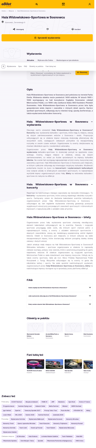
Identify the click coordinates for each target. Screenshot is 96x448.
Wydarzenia (11, 66)
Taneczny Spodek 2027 (32, 410)
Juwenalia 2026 (58, 415)
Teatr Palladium (67, 436)
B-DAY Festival (17, 402)
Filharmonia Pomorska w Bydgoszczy (59, 441)
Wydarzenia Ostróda (18, 419)
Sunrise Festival (43, 415)
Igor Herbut (7, 410)
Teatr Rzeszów (44, 423)
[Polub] (47, 29)
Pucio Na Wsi (65, 410)
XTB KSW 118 (78, 410)
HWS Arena (79, 441)
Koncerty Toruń (8, 423)
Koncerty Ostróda (9, 428)
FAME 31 (44, 402)
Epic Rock (72, 402)
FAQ (25, 66)
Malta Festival (53, 406)
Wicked (64, 406)
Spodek (40, 441)
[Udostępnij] (18, 29)
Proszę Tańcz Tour (50, 410)
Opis (20, 66)
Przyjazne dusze (8, 406)
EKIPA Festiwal (76, 406)
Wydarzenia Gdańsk (10, 432)
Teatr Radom (50, 428)
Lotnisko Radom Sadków (49, 436)
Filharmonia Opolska (10, 441)
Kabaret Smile (40, 406)
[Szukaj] (37, 4)
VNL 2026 (18, 415)
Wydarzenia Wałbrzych (36, 419)
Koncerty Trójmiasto (60, 423)
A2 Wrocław (21, 436)
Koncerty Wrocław (72, 419)
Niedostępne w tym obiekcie (68, 60)
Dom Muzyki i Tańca (27, 441)
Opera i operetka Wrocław (26, 423)
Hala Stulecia (33, 436)
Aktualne (30, 60)
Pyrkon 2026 (30, 415)
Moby (88, 410)
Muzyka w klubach (32, 402)
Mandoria (61, 402)
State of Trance (84, 402)
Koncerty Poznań (77, 423)
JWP (52, 402)
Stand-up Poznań (36, 428)
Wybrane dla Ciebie (45, 60)
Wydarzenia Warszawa (66, 428)
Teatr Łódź (23, 428)
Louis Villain (7, 415)
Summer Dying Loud (25, 406)
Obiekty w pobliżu (36, 66)
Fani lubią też (51, 66)
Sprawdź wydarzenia (47, 37)
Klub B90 (79, 436)
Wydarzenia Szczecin (55, 419)
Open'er (17, 410)
